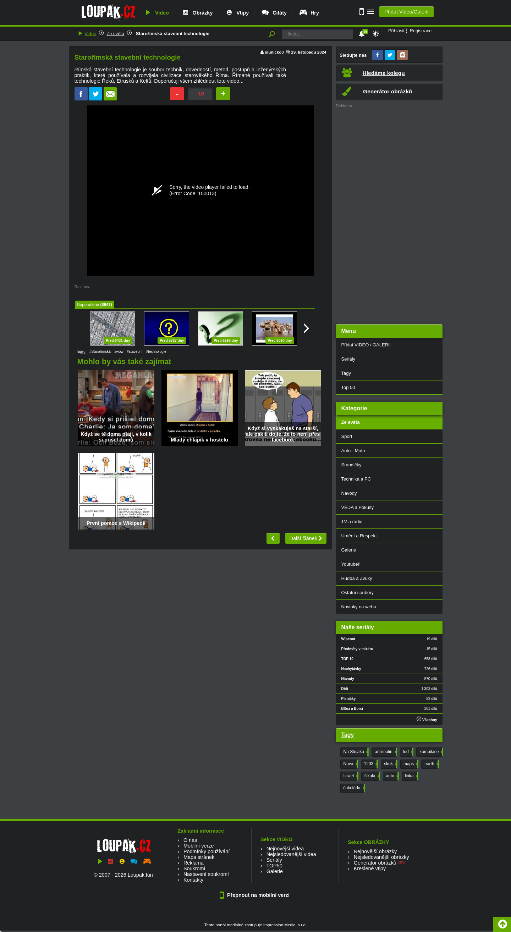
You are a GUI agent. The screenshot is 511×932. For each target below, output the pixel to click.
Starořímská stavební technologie (171, 33)
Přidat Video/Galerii (406, 12)
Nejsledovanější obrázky (381, 857)
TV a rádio (352, 521)
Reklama (193, 863)
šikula (371, 776)
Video (156, 13)
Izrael (350, 776)
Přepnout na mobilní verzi (255, 895)
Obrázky (197, 13)
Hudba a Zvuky (356, 578)
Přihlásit (396, 30)
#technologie (156, 351)
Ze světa (115, 33)
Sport (346, 436)
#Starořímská (100, 351)
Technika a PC (356, 479)
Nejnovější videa (285, 848)
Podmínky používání (206, 851)
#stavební (135, 351)
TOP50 (274, 865)
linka (411, 776)
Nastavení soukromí (206, 874)
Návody (349, 493)
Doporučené (88, 304)
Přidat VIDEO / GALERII (366, 344)
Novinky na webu (359, 606)
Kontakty (193, 880)
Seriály (348, 359)
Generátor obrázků (375, 863)
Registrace (421, 30)
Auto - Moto (353, 450)
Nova (350, 764)
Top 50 (348, 387)
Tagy (346, 373)
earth (430, 764)
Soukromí (194, 868)
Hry (309, 13)
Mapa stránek (198, 857)
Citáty (274, 13)
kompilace (430, 752)
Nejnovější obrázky (375, 851)
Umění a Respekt (359, 535)
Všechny (427, 719)
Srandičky (351, 464)
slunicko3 (274, 52)
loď (407, 752)
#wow (118, 351)
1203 (370, 764)
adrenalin (385, 752)
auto (391, 776)
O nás (190, 840)
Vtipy (237, 13)
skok (390, 764)
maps (410, 764)
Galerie (348, 550)
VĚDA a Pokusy (357, 507)
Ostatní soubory (357, 592)
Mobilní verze (198, 846)
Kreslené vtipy (370, 868)
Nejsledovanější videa (291, 854)
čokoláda (354, 788)
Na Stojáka (356, 752)
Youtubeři (351, 564)
